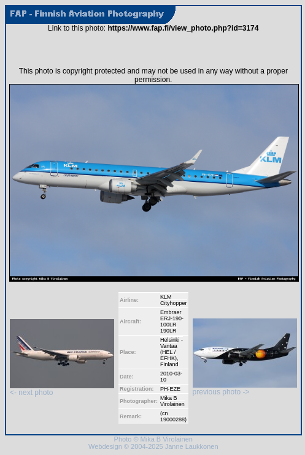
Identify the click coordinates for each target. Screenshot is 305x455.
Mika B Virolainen (172, 401)
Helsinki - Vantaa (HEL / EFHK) (171, 349)
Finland (169, 364)
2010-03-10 (171, 376)
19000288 (172, 419)
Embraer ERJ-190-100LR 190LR (171, 321)
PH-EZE (170, 389)
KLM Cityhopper (173, 300)
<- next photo (62, 389)
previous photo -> (245, 388)
